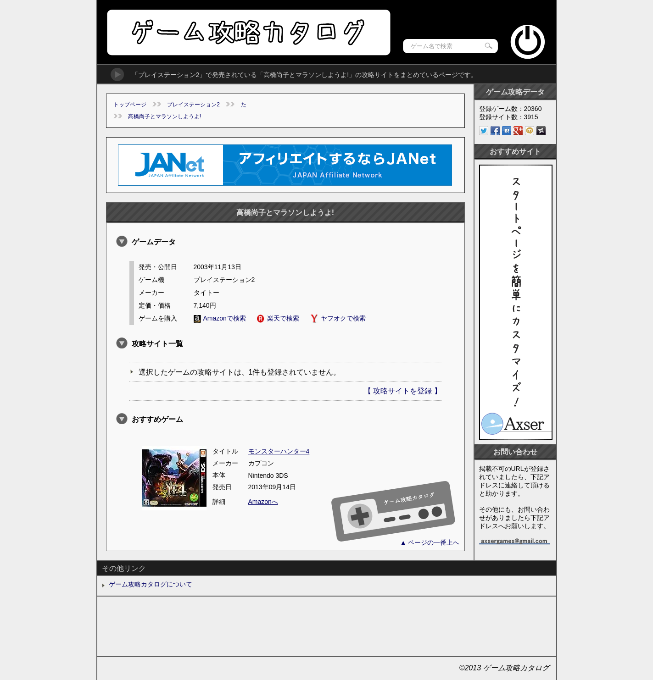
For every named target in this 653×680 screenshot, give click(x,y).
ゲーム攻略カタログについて (150, 584)
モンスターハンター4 (279, 451)
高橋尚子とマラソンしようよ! (164, 116)
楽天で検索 (278, 318)
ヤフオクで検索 (338, 318)
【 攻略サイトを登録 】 (402, 391)
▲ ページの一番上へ (430, 542)
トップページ (129, 104)
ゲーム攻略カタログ (248, 32)
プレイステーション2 (193, 104)
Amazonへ (263, 501)
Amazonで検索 (220, 318)
